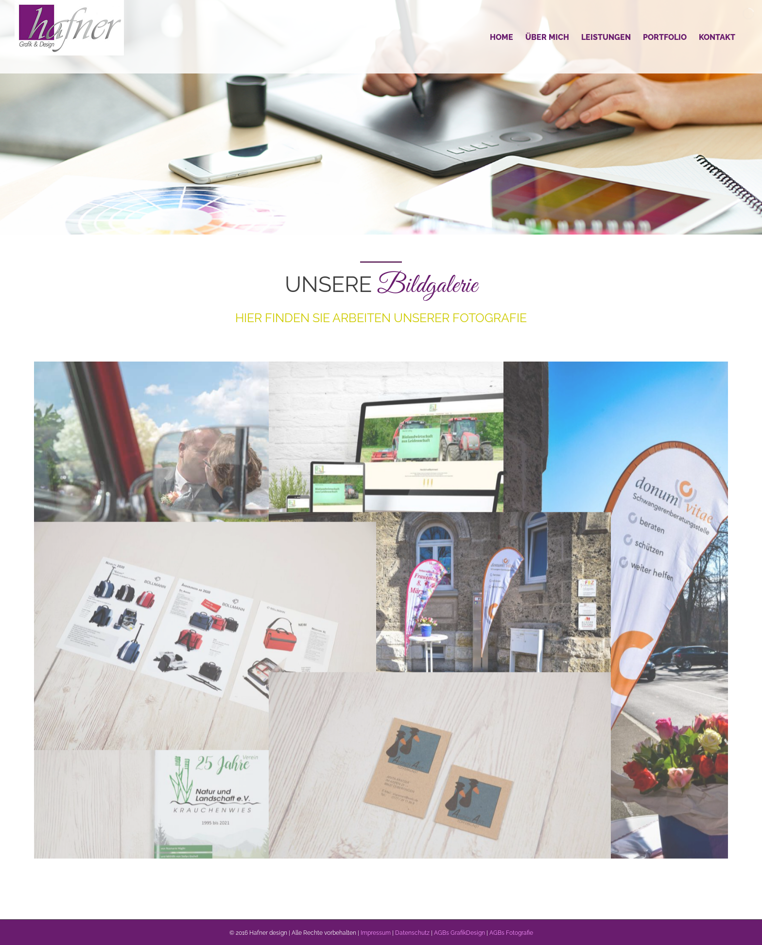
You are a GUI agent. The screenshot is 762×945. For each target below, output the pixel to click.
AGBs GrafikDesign (459, 932)
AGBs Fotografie (511, 932)
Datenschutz (412, 932)
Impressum (376, 932)
